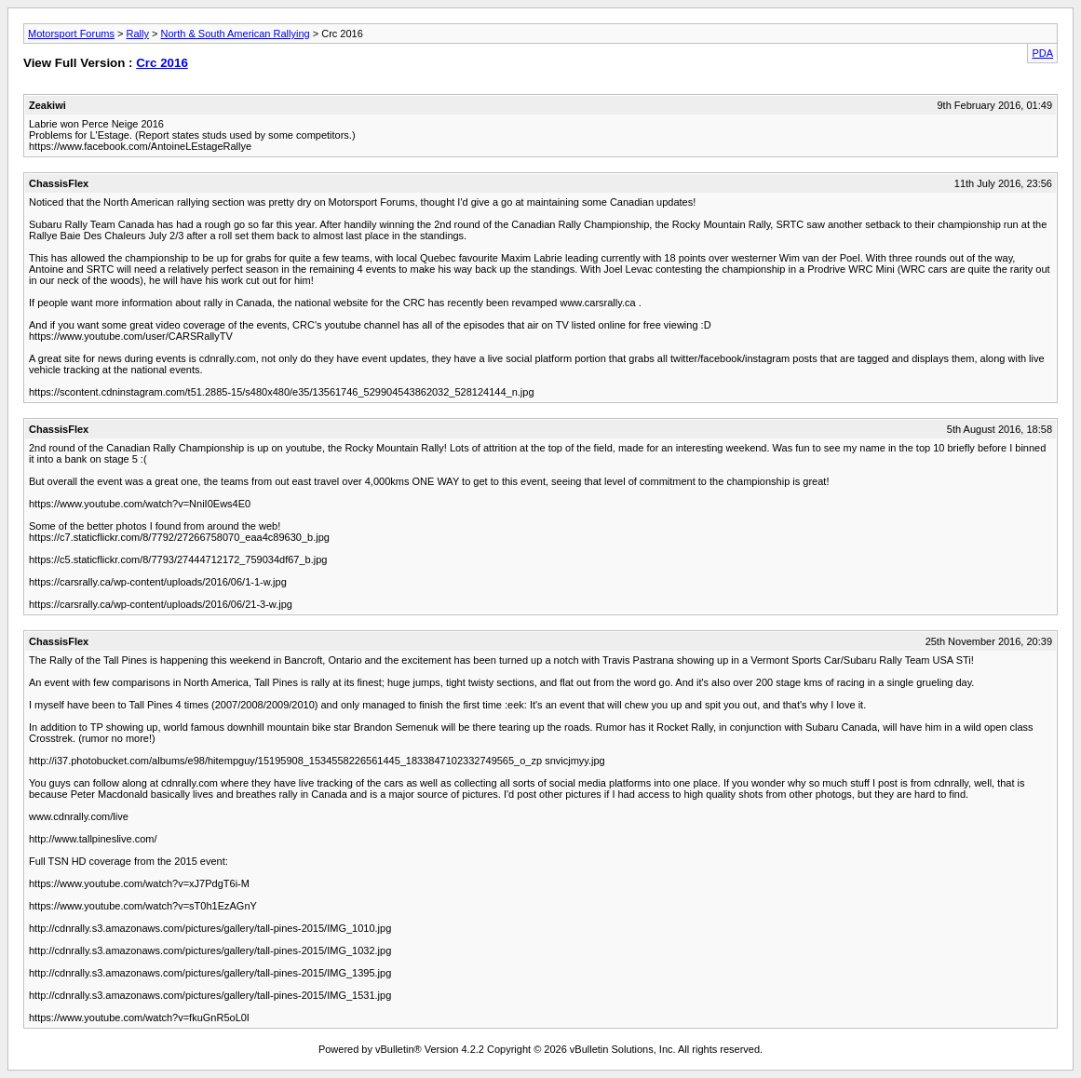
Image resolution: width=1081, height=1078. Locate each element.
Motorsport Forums (71, 33)
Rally (137, 33)
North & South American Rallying (234, 33)
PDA (1042, 53)
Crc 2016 (162, 63)
